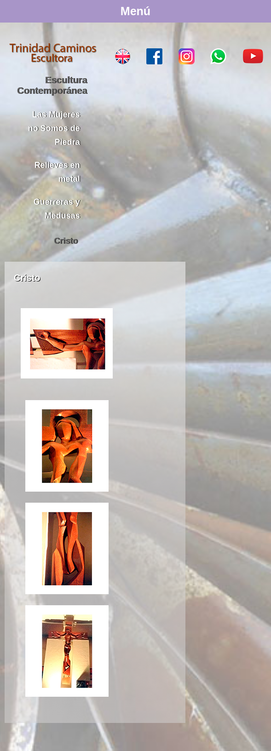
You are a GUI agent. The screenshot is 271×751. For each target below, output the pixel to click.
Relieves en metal (57, 172)
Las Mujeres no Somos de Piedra (54, 128)
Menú (135, 11)
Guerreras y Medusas (57, 208)
